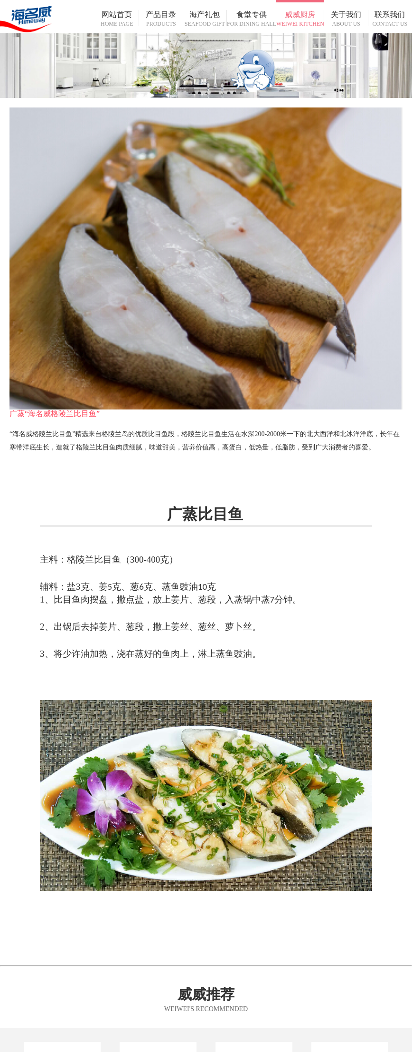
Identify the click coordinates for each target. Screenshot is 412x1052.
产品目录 (161, 18)
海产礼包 (205, 18)
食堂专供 (251, 18)
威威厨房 (300, 18)
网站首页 (117, 18)
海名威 (47, 16)
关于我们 (346, 18)
